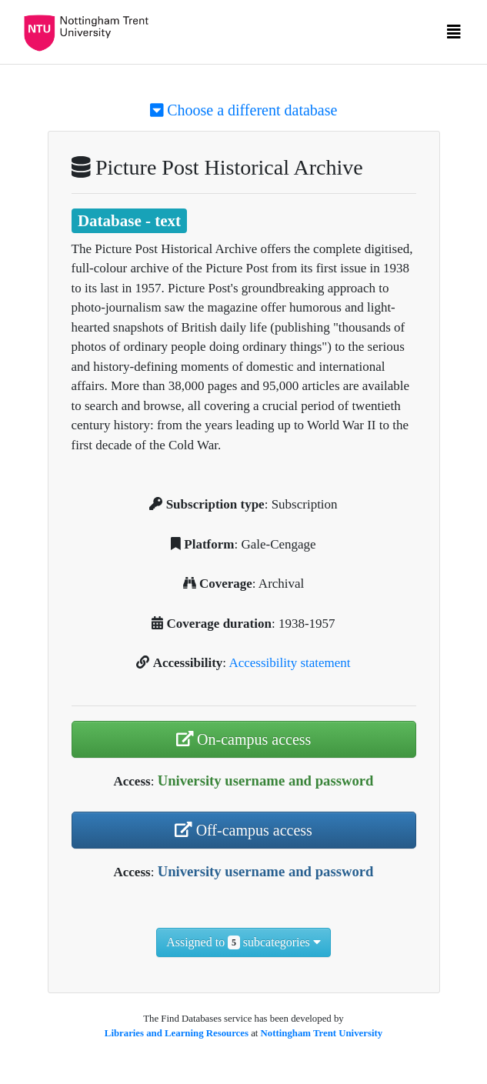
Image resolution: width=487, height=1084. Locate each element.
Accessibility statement (289, 662)
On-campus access (244, 739)
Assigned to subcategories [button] (243, 942)
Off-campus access (243, 830)
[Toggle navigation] (453, 35)
